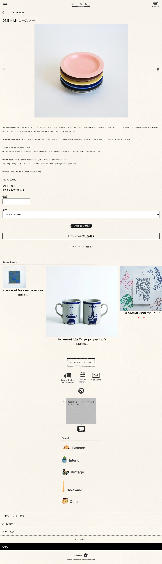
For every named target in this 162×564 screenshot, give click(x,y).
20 (104, 122)
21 (107, 122)
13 (82, 122)
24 (116, 122)
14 (85, 122)
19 (101, 122)
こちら (79, 402)
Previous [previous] (4, 69)
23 (113, 122)
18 (98, 122)
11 (76, 122)
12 (79, 122)
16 (92, 122)
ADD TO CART (81, 225)
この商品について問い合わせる (81, 247)
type (4, 209)
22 (110, 122)
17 (95, 122)
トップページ (81, 539)
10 (73, 122)
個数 (4, 196)
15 (88, 122)
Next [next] (158, 69)
